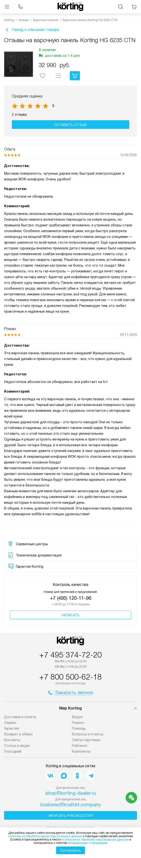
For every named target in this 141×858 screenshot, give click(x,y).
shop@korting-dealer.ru (70, 793)
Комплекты (81, 751)
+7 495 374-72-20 (70, 655)
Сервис (10, 723)
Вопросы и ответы (87, 734)
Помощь (79, 728)
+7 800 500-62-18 (70, 677)
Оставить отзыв (70, 125)
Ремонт (78, 723)
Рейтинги (79, 746)
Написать (70, 615)
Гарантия (11, 728)
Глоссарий (12, 751)
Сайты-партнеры (86, 740)
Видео (77, 717)
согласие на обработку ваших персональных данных (45, 836)
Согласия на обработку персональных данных (95, 839)
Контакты (12, 740)
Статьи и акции (17, 746)
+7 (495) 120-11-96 (70, 598)
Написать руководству (70, 816)
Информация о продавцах (87, 843)
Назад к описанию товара (31, 30)
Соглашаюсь (70, 850)
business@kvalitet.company (70, 804)
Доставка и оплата (20, 717)
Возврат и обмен (18, 734)
